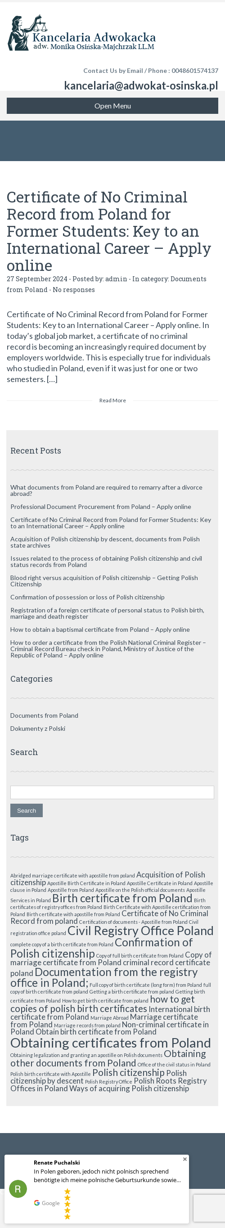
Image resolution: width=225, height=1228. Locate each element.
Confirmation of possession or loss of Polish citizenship (87, 597)
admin (116, 278)
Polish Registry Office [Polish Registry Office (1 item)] (108, 1081)
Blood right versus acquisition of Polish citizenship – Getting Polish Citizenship (104, 581)
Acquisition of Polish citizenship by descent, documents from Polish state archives (105, 542)
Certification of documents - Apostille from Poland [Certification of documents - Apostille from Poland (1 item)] (133, 922)
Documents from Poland (44, 715)
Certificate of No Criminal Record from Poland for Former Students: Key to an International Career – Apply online (109, 230)
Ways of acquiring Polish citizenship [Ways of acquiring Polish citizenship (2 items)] (129, 1088)
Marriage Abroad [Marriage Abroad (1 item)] (109, 1018)
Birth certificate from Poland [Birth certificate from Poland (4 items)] (122, 897)
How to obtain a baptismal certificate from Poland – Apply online (100, 629)
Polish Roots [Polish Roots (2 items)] (155, 1080)
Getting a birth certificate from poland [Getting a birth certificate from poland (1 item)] (132, 991)
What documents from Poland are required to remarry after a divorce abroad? (106, 490)
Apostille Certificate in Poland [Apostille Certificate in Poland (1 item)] (160, 883)
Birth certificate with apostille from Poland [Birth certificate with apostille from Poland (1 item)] (73, 914)
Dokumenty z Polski (37, 728)
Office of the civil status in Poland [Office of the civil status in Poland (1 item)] (174, 1064)
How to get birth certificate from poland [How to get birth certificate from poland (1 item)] (105, 1000)
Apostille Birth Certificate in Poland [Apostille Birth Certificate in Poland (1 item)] (86, 883)
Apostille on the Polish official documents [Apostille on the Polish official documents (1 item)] (140, 890)
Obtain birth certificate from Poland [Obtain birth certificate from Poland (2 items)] (96, 1031)
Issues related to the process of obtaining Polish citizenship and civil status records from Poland (106, 561)
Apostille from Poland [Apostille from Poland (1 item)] (71, 890)
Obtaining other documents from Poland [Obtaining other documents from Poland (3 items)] (108, 1058)
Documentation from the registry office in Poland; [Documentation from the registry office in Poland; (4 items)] (104, 977)
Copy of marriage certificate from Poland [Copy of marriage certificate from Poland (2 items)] (111, 958)
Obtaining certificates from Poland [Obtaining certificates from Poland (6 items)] (110, 1042)
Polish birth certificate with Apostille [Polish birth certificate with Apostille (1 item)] (50, 1074)
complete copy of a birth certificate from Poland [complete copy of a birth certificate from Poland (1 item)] (61, 944)
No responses (74, 289)
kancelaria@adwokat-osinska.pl (141, 85)
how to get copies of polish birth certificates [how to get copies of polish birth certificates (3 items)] (102, 1003)
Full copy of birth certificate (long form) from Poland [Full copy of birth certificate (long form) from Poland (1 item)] (146, 985)
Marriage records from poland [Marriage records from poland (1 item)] (87, 1025)
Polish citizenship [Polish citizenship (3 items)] (128, 1072)
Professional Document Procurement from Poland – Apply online (100, 506)
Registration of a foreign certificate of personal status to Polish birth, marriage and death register (107, 613)
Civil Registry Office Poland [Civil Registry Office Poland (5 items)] (141, 930)
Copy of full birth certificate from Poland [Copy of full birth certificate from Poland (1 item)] (140, 955)
